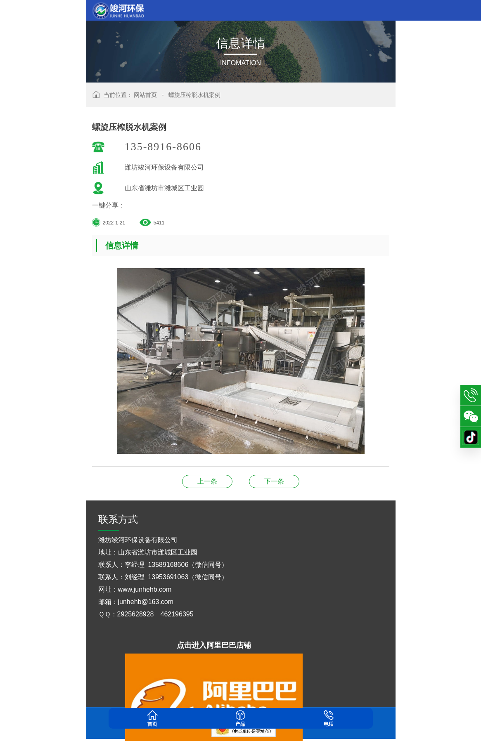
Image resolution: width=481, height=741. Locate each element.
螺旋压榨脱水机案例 (194, 95)
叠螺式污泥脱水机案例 (274, 481)
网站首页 (145, 95)
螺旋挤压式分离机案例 (207, 481)
